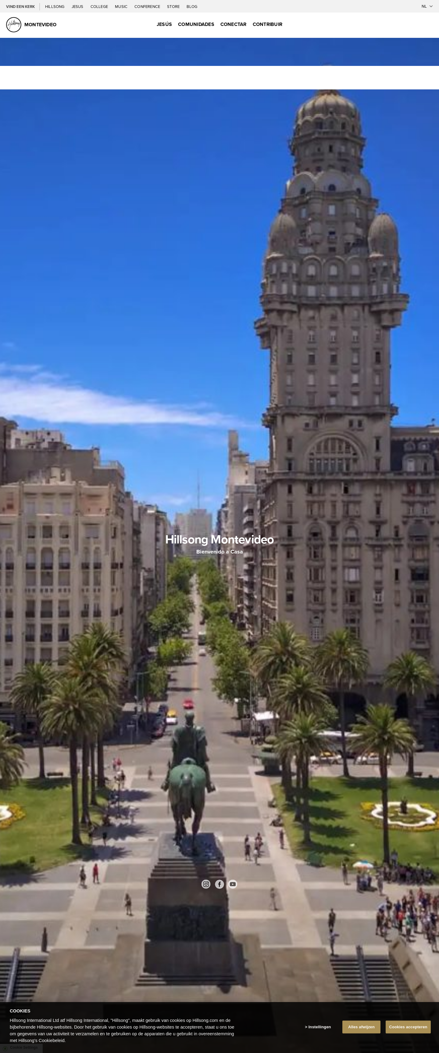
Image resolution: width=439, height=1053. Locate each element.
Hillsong (55, 6)
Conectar (233, 24)
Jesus (78, 6)
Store (173, 6)
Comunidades (196, 24)
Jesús (164, 24)
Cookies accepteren (408, 1027)
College (100, 6)
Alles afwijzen (361, 1027)
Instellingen (320, 1027)
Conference (147, 6)
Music (121, 6)
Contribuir (267, 24)
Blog (192, 6)
